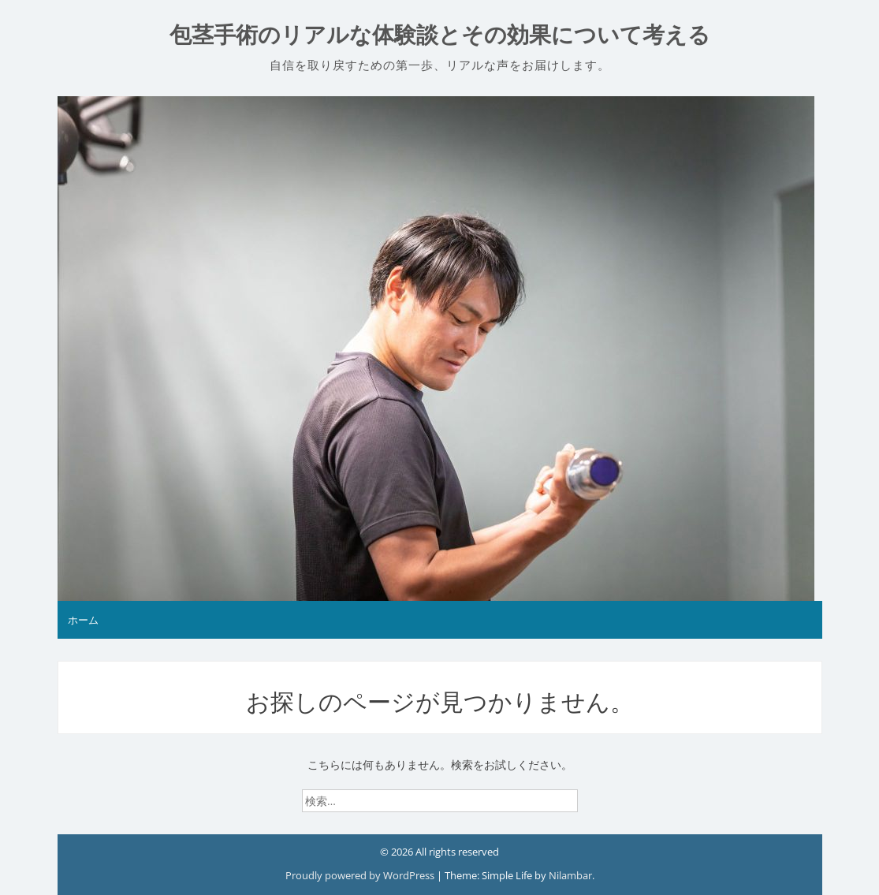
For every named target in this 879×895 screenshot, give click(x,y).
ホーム (83, 620)
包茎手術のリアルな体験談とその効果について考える (439, 35)
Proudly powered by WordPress (361, 875)
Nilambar (570, 875)
